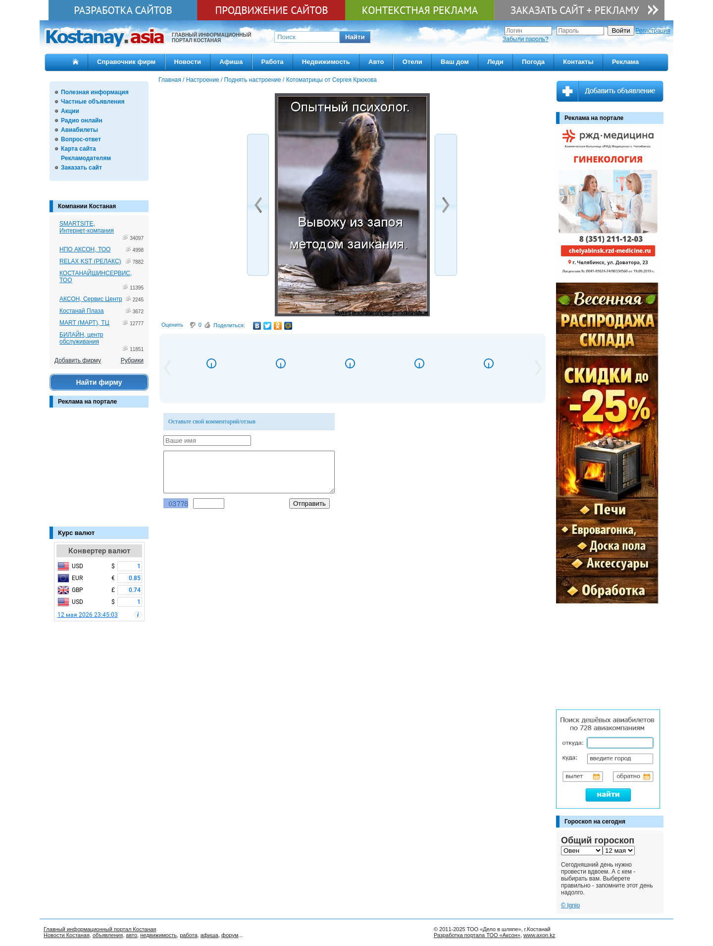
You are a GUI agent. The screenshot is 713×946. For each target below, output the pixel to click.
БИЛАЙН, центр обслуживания (81, 338)
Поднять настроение (252, 79)
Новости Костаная (67, 935)
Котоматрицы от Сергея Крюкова (331, 79)
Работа (272, 61)
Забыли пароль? (526, 39)
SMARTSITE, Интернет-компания (86, 227)
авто (131, 935)
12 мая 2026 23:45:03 (87, 614)
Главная (169, 79)
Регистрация (652, 30)
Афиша (231, 61)
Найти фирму (99, 382)
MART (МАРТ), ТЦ (84, 322)
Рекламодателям (86, 158)
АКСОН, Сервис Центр (90, 299)
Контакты (578, 61)
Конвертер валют (99, 550)
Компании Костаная (87, 206)
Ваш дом (455, 61)
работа (188, 935)
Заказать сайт (81, 167)
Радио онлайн (81, 120)
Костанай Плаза (81, 310)
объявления (108, 935)
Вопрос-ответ (81, 139)
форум (229, 935)
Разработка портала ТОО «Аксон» (477, 935)
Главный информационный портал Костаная (100, 929)
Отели (412, 61)
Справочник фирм (126, 61)
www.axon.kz (539, 935)
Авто (376, 61)
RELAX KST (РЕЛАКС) (90, 261)
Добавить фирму (77, 360)
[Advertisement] (99, 472)
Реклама (625, 61)
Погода (533, 61)
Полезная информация (95, 92)
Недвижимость (326, 61)
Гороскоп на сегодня (594, 821)
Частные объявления (92, 101)
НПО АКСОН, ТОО (84, 249)
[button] (355, 37)
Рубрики (132, 360)
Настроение (202, 79)
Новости (188, 61)
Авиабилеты (79, 129)
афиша (209, 935)
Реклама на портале (87, 401)
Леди (495, 61)
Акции (70, 111)
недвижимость (158, 935)
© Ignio (570, 905)
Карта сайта (78, 148)
